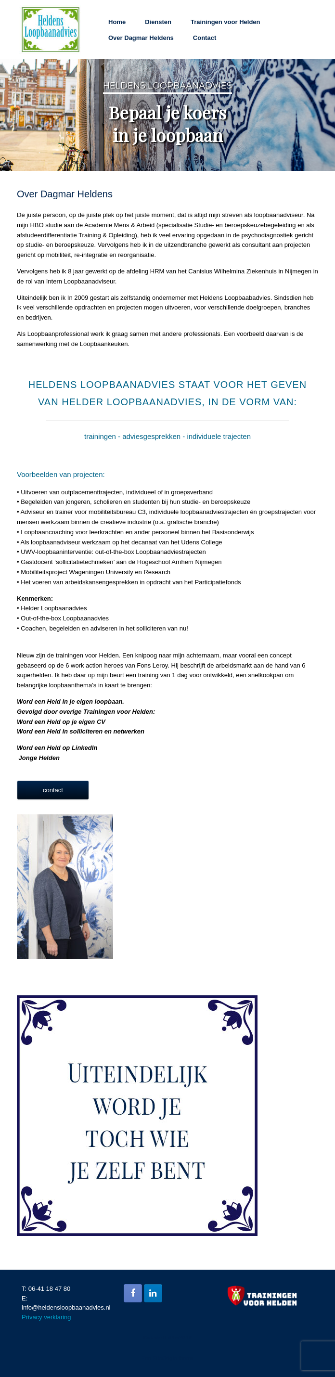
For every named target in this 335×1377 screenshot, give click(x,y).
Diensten (158, 22)
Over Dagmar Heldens (141, 37)
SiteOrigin (165, 1358)
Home (117, 22)
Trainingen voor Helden (225, 22)
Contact (204, 37)
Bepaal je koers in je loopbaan (167, 123)
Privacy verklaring (46, 1317)
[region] (167, 115)
